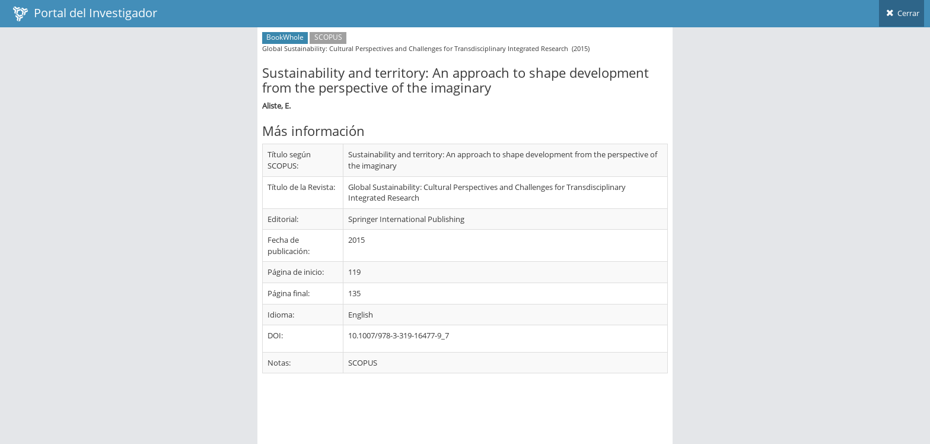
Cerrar (901, 13)
